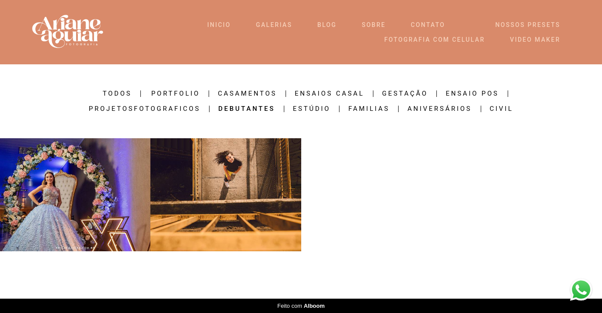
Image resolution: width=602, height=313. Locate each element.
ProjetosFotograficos (144, 109)
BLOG (326, 24)
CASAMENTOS (247, 93)
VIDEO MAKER (535, 39)
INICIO (219, 24)
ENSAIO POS (472, 93)
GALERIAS (274, 24)
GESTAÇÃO (405, 93)
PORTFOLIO (175, 93)
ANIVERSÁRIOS (439, 109)
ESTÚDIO (312, 109)
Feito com (301, 306)
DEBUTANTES (246, 109)
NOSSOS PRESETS (528, 24)
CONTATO (428, 24)
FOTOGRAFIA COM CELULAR (434, 39)
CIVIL (501, 109)
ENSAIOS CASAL (329, 93)
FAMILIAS (368, 109)
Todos (117, 93)
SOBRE (374, 24)
